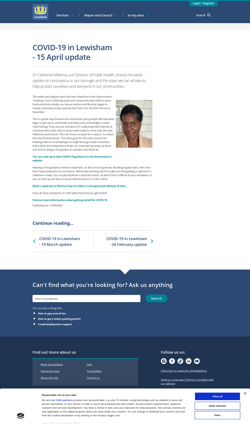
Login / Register (203, 3)
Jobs (89, 364)
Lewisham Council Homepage (40, 12)
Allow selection (217, 389)
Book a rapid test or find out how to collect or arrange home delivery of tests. (79, 186)
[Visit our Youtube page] (197, 361)
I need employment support (55, 324)
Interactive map (50, 371)
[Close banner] (245, 377)
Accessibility (94, 371)
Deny (218, 399)
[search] (86, 298)
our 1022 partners (62, 384)
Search (203, 15)
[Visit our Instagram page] (164, 361)
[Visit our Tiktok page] (180, 361)
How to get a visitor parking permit (59, 319)
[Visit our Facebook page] (172, 361)
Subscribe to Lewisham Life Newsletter (184, 371)
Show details (167, 420)
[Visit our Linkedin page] (188, 361)
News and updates (52, 364)
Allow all (217, 380)
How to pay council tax (52, 313)
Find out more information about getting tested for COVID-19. (70, 200)
